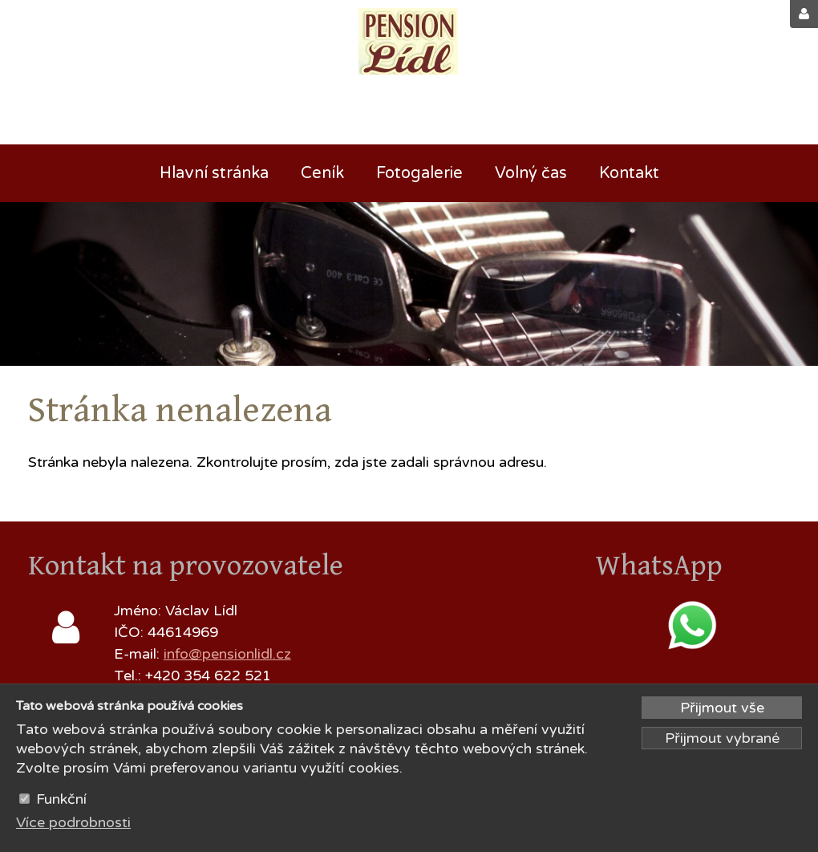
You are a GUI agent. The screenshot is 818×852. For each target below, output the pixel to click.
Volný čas (531, 173)
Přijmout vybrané (722, 738)
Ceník (322, 173)
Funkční (61, 799)
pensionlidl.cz (246, 654)
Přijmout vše (722, 707)
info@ (183, 654)
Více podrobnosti (73, 822)
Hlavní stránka (214, 173)
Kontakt (629, 173)
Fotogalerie (419, 173)
